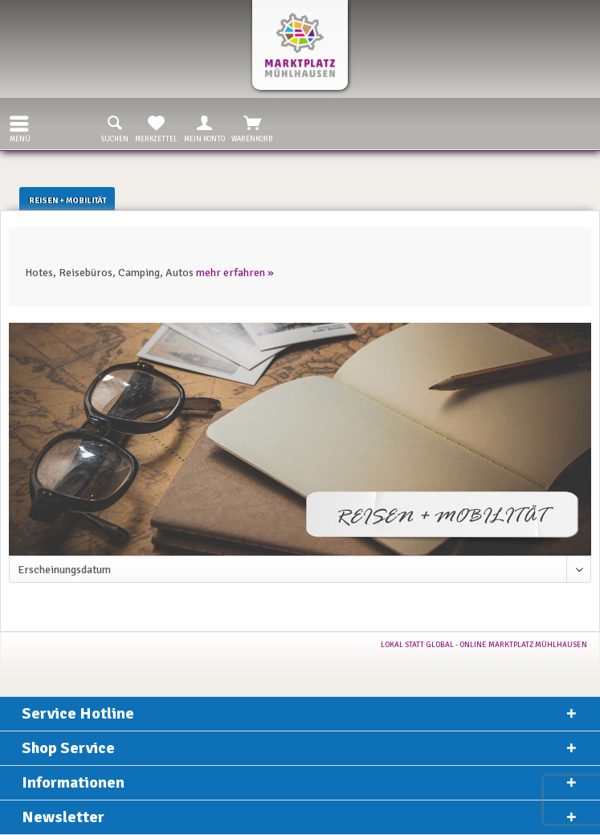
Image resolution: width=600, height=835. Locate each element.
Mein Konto (204, 128)
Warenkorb (252, 128)
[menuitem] (15, 123)
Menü (20, 127)
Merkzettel (156, 128)
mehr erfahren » (235, 272)
